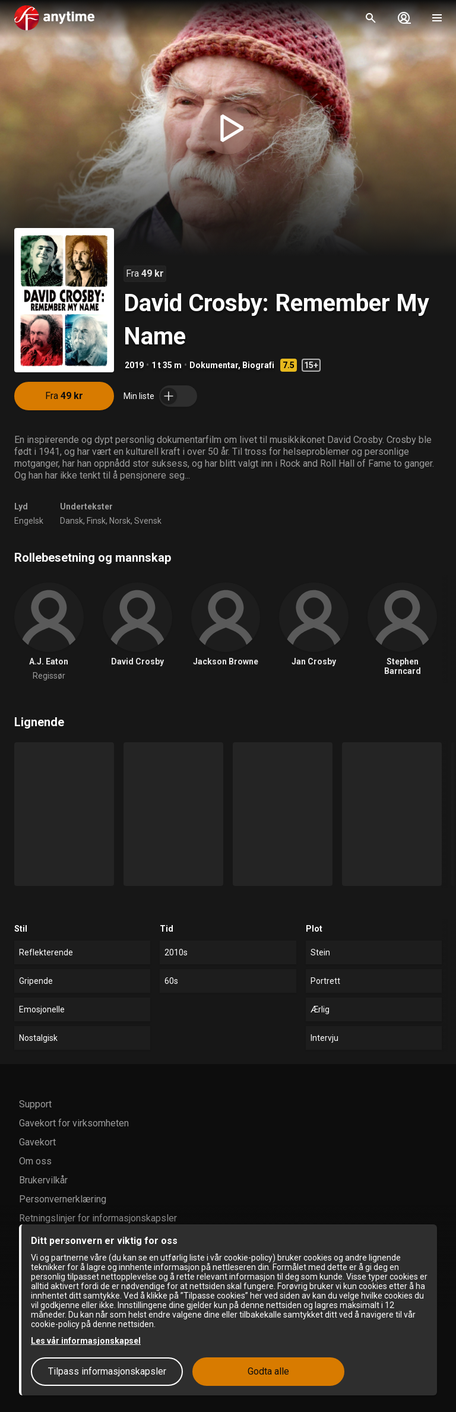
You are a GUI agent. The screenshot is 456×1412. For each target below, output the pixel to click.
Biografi (258, 365)
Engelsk (28, 520)
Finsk (96, 520)
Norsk (120, 520)
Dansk (71, 520)
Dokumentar (213, 365)
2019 (134, 365)
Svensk (148, 520)
